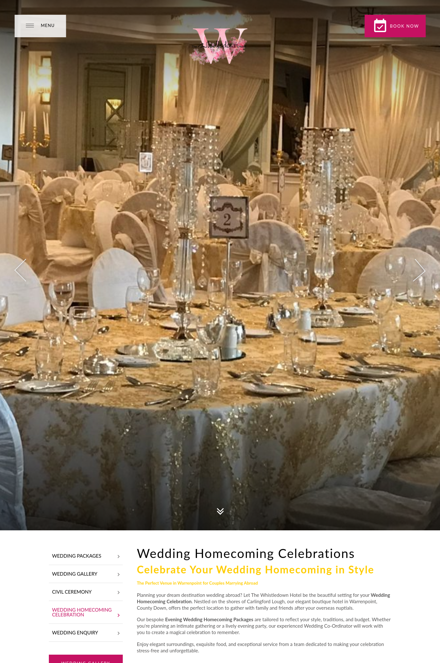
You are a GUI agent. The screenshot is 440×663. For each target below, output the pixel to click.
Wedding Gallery (86, 574)
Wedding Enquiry (86, 633)
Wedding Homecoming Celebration (86, 613)
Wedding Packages (86, 556)
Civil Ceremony (86, 592)
